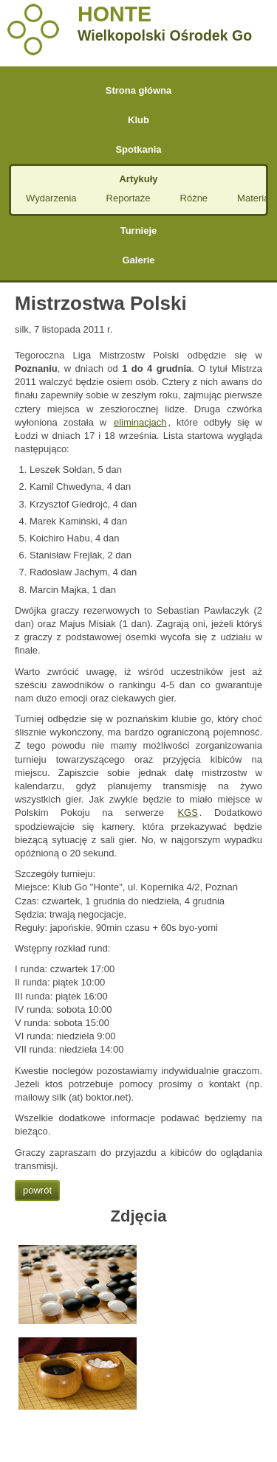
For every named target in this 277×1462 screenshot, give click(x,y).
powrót (37, 1190)
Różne (194, 198)
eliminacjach (140, 422)
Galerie (138, 260)
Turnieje (138, 230)
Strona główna (139, 90)
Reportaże (128, 198)
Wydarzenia (51, 198)
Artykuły (138, 178)
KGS (187, 812)
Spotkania (138, 149)
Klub (138, 119)
